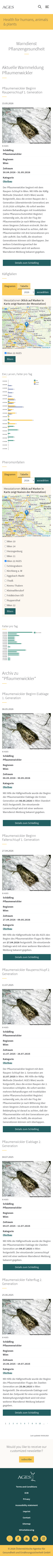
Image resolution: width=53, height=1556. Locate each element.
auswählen (43, 292)
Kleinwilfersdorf (14, 590)
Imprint (26, 1511)
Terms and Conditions (26, 1486)
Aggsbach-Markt (14, 575)
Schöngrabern (13, 566)
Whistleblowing (26, 1529)
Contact (26, 1517)
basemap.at (46, 347)
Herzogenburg (13, 551)
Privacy (26, 1499)
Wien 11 (10, 556)
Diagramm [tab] (9, 286)
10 (40, 1423)
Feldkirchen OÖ (14, 595)
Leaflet (29, 347)
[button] (39, 7)
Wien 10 (10, 541)
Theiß (9, 580)
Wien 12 (10, 605)
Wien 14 (10, 546)
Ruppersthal (12, 600)
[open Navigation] (47, 7)
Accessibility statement (26, 1505)
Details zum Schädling (27, 262)
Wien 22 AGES (13, 353)
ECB (27, 1492)
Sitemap (26, 1523)
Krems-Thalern (14, 585)
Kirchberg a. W (13, 570)
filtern (10, 359)
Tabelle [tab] (24, 286)
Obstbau (7, 181)
